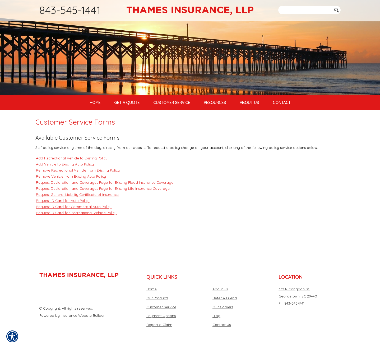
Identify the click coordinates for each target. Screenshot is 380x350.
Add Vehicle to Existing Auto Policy (65, 191)
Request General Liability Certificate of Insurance (77, 221)
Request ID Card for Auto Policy (63, 227)
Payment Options (161, 316)
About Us (220, 289)
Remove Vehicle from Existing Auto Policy (71, 203)
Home (151, 289)
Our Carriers (222, 307)
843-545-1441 (69, 10)
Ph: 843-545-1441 (291, 303)
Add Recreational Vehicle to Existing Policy (72, 185)
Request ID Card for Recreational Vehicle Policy (76, 240)
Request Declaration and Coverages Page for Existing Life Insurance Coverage (103, 215)
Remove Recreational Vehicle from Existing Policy (78, 197)
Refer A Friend (224, 298)
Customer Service (161, 307)
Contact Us (221, 325)
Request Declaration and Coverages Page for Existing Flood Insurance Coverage (104, 209)
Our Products (157, 298)
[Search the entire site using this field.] (305, 10)
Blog (216, 316)
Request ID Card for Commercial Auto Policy (74, 233)
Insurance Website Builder (83, 315)
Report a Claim (159, 325)
